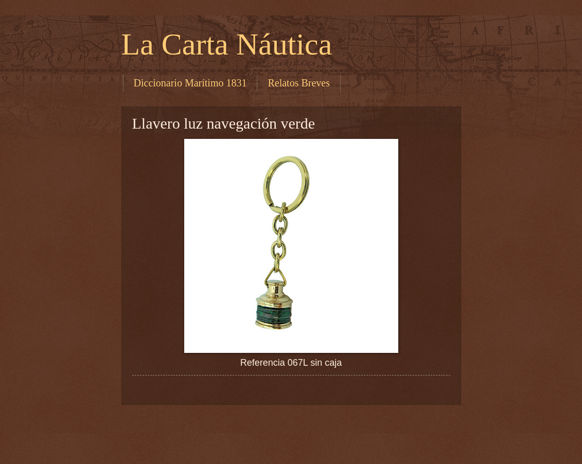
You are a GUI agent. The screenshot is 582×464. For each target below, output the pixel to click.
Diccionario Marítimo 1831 (190, 82)
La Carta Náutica (226, 44)
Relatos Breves (299, 82)
